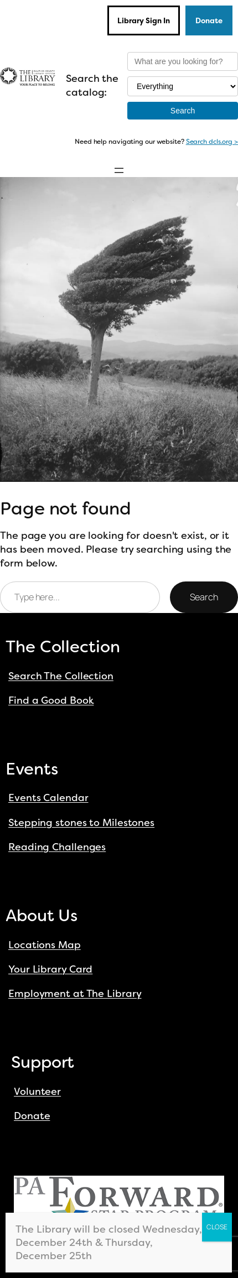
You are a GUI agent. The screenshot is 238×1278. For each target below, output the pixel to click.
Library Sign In (143, 20)
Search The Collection (60, 676)
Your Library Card (50, 969)
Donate (209, 20)
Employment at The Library (75, 993)
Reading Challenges (57, 847)
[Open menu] (119, 170)
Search (204, 597)
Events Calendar (48, 797)
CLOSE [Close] (216, 1227)
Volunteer (37, 1091)
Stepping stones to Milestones (81, 822)
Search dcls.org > (212, 141)
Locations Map (44, 945)
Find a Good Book (51, 700)
